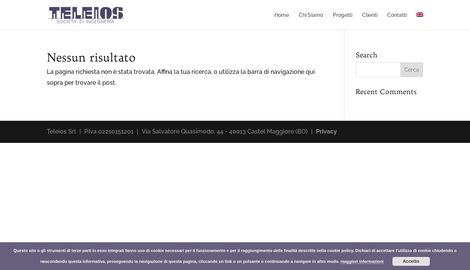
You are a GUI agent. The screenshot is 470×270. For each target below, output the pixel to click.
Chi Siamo (311, 15)
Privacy (326, 131)
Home (281, 15)
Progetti (342, 15)
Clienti (369, 15)
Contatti (397, 15)
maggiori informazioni (362, 261)
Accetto (411, 261)
